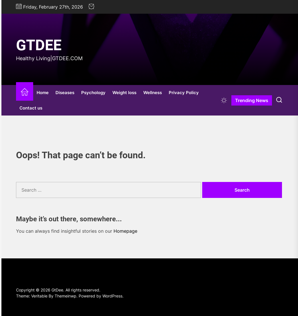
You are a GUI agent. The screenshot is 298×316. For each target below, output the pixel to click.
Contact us (30, 108)
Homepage (125, 231)
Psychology (93, 92)
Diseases (64, 92)
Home (43, 92)
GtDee (38, 45)
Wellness (152, 92)
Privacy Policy (184, 92)
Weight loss (124, 92)
